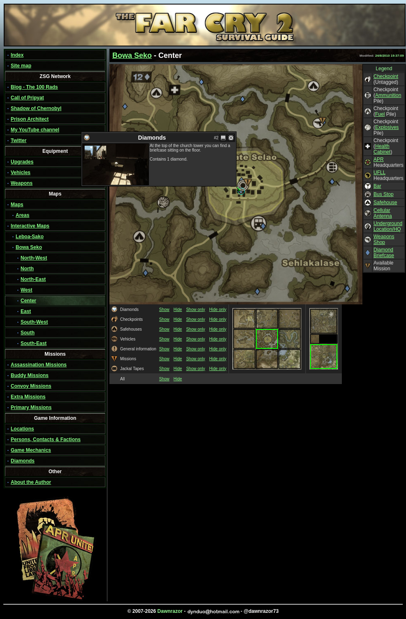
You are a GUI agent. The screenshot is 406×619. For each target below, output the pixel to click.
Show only (195, 309)
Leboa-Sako (30, 236)
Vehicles (20, 172)
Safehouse (385, 202)
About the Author (31, 482)
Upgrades (22, 162)
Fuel (380, 114)
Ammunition (388, 95)
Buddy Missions (30, 375)
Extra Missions (28, 397)
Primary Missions (31, 407)
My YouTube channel (35, 130)
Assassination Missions (39, 365)
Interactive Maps (30, 226)
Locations (22, 429)
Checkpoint (386, 76)
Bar (377, 186)
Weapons (21, 183)
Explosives (387, 127)
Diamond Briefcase (384, 252)
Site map (21, 66)
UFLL (379, 172)
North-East (33, 279)
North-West (34, 258)
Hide (178, 309)
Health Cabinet (382, 149)
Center (28, 301)
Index (17, 55)
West (26, 290)
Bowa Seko (29, 247)
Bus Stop (384, 194)
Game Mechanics (31, 450)
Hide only (218, 309)
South (28, 333)
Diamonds (23, 461)
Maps (17, 204)
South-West (34, 322)
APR (379, 159)
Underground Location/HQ (388, 226)
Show (164, 309)
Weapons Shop (384, 239)
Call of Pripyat (27, 98)
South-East (33, 343)
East (26, 311)
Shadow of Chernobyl (36, 108)
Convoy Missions (31, 386)
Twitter (18, 140)
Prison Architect (30, 119)
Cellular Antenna (383, 213)
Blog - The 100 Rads (34, 87)
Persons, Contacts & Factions (46, 439)
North (27, 269)
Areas (22, 215)
